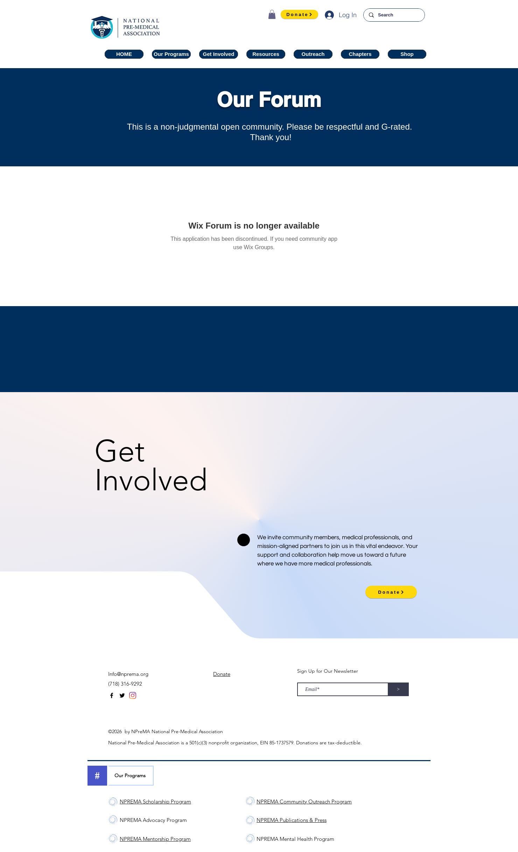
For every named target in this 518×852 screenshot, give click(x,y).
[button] (272, 14)
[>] (398, 689)
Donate (221, 674)
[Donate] (299, 14)
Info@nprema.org (128, 674)
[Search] (394, 15)
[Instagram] (132, 695)
